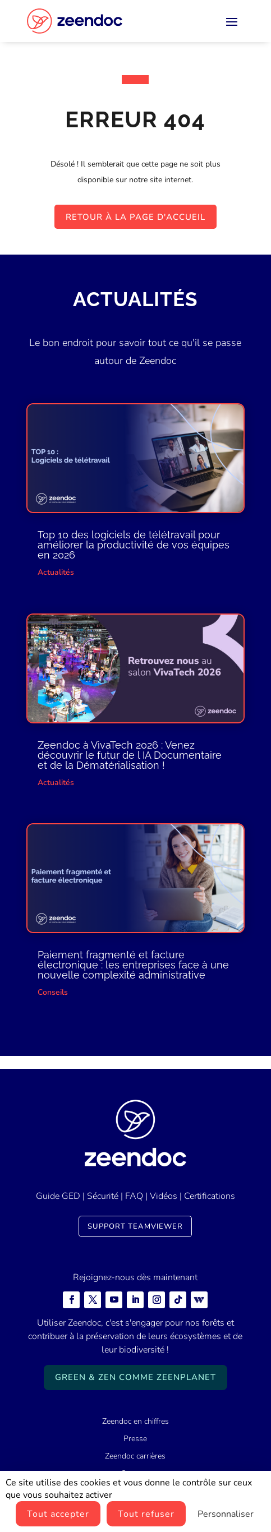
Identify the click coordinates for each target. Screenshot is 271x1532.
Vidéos (163, 1196)
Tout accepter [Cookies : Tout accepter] (58, 1514)
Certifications (209, 1196)
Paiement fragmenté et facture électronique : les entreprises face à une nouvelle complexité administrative (133, 965)
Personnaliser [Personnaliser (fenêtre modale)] (225, 1514)
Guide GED (58, 1196)
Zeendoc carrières (135, 1456)
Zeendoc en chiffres (135, 1421)
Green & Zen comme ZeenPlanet (135, 1377)
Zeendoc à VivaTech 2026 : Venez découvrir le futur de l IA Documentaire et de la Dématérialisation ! (130, 755)
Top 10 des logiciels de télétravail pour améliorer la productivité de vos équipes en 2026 (133, 545)
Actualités (56, 572)
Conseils (53, 992)
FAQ (134, 1196)
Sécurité (102, 1196)
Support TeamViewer (135, 1226)
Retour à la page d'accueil (135, 217)
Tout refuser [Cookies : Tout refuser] (146, 1514)
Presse (135, 1438)
